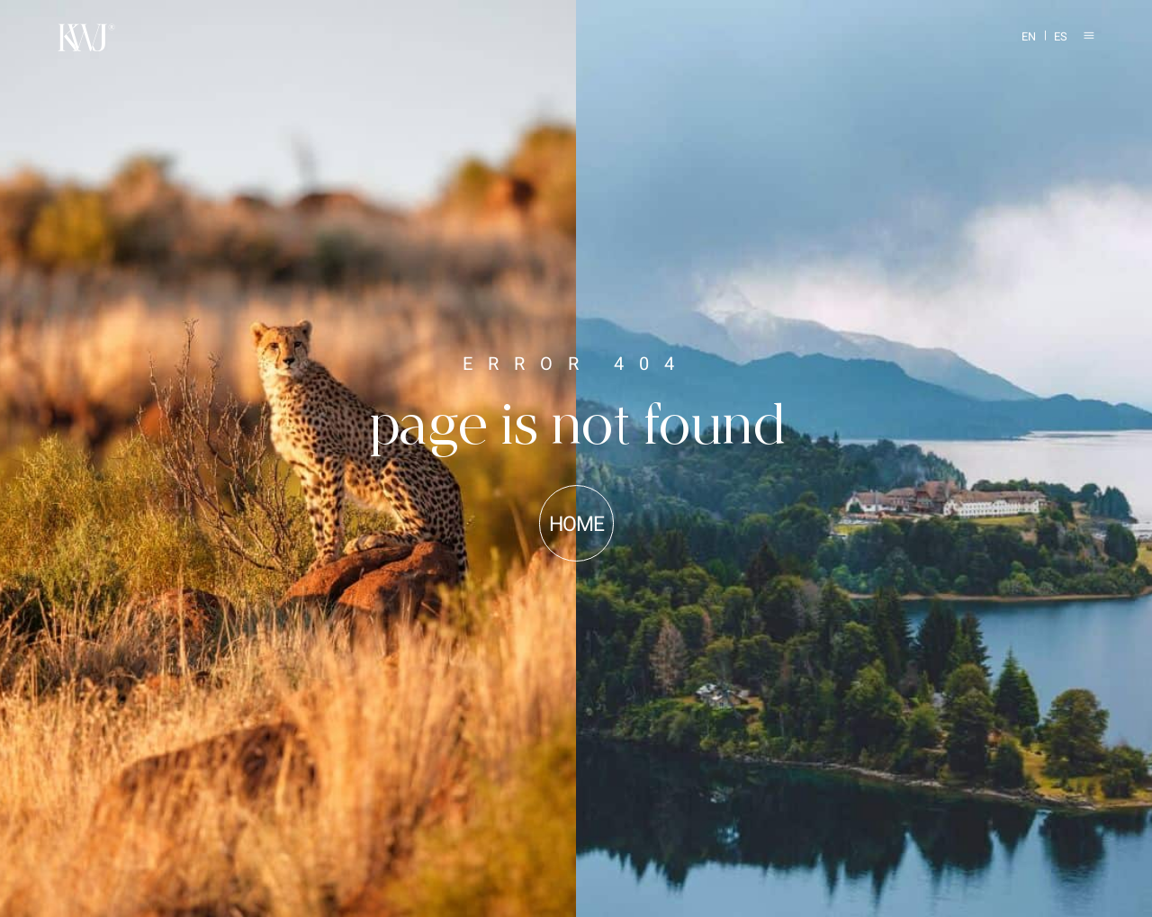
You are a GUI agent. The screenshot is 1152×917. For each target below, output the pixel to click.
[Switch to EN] (1024, 38)
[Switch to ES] (1056, 38)
